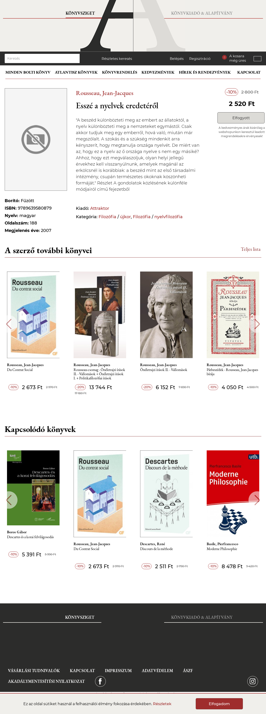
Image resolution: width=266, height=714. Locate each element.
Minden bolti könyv (27, 72)
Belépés (177, 58)
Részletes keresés (117, 58)
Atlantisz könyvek (76, 72)
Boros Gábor (17, 532)
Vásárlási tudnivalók (34, 670)
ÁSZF (188, 670)
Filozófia (107, 216)
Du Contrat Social (20, 370)
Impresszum (118, 670)
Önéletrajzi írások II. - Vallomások (163, 370)
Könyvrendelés (119, 72)
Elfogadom (219, 704)
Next (257, 324)
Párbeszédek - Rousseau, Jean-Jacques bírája (232, 372)
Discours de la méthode (156, 549)
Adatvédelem (157, 670)
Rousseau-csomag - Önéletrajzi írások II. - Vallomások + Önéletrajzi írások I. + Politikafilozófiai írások (99, 374)
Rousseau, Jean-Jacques (104, 93)
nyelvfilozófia (168, 216)
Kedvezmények (158, 72)
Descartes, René (152, 544)
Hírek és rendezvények (205, 72)
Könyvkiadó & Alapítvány (201, 13)
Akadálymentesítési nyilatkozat (46, 681)
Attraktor (99, 208)
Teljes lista (251, 249)
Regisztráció (199, 58)
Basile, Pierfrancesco (222, 544)
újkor (125, 216)
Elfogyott (241, 118)
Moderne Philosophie (222, 549)
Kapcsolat (249, 72)
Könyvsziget (80, 13)
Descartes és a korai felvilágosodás (30, 537)
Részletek (162, 704)
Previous (9, 324)
